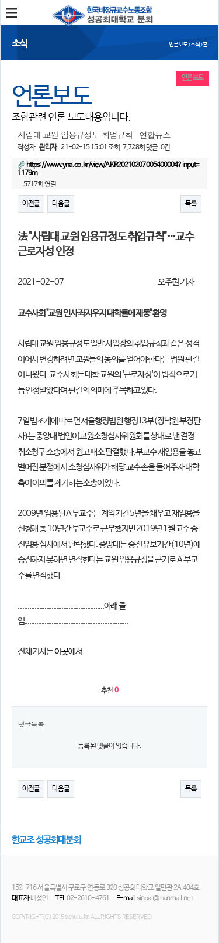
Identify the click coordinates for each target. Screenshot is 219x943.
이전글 (31, 204)
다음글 (60, 204)
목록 (191, 204)
